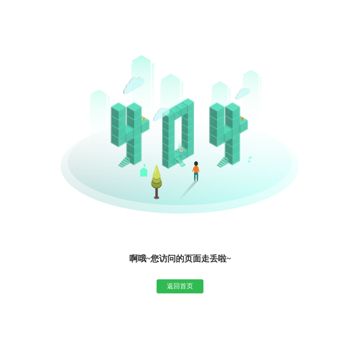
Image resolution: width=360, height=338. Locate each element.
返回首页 (180, 286)
